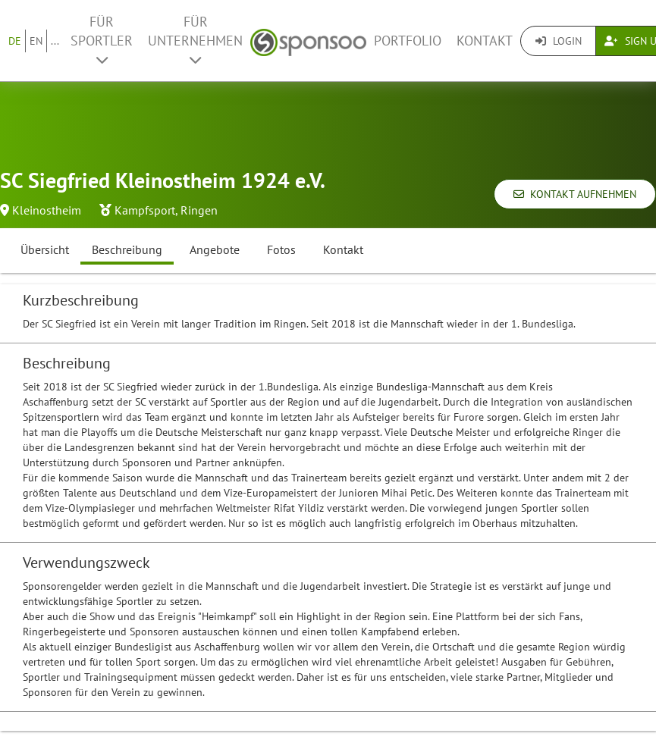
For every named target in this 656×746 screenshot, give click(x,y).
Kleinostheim (46, 210)
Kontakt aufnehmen (574, 194)
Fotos (281, 249)
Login (558, 41)
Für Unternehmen (195, 40)
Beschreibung (127, 249)
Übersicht (44, 249)
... (55, 41)
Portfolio (407, 40)
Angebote (215, 249)
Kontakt (485, 40)
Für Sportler (102, 40)
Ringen (199, 210)
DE (14, 41)
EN (36, 41)
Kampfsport (145, 210)
